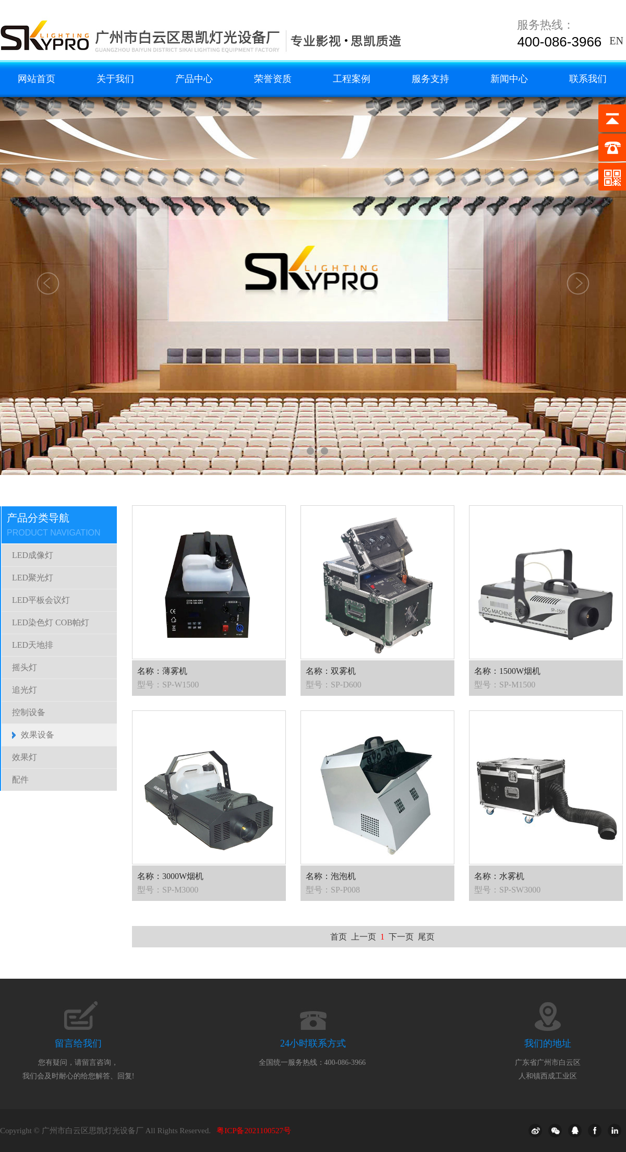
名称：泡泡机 (331, 876)
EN (616, 40)
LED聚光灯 (32, 577)
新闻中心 (509, 79)
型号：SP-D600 (334, 684)
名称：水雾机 (499, 876)
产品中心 (194, 79)
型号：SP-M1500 (504, 684)
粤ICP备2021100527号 (253, 1130)
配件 (20, 779)
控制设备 (28, 712)
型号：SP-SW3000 (507, 889)
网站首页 (36, 79)
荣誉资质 (273, 79)
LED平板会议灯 (41, 600)
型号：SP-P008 (333, 889)
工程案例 (351, 79)
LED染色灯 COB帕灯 (50, 622)
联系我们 (588, 79)
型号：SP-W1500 (168, 684)
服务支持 (430, 79)
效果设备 (37, 734)
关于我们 (115, 79)
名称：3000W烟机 (170, 876)
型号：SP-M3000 (167, 889)
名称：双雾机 (331, 671)
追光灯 (24, 689)
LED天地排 (32, 644)
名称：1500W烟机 (507, 671)
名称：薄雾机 (162, 671)
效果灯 (24, 757)
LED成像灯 (32, 555)
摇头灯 (24, 667)
